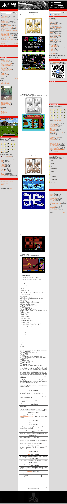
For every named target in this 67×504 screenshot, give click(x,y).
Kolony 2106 (3, 166)
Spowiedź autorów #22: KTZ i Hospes (7, 35)
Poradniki (2, 59)
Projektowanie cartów (53, 198)
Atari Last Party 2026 (4, 22)
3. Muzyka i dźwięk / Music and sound (56, 47)
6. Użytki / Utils (52, 49)
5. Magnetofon (52, 166)
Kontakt (1, 114)
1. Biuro (51, 160)
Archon (2, 169)
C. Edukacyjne (52, 176)
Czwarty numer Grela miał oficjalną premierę (8, 27)
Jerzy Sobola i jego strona (54, 30)
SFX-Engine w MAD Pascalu (5, 61)
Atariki (2, 108)
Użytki (55, 14)
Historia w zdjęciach (53, 37)
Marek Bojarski (52, 138)
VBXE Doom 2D (52, 29)
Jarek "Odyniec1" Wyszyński (54, 137)
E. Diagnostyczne (53, 179)
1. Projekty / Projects (53, 45)
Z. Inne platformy (53, 182)
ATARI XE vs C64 (53, 22)
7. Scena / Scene (52, 50)
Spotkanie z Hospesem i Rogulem (6, 37)
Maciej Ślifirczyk (52, 136)
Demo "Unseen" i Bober (5, 34)
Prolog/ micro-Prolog (53, 25)
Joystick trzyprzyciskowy (54, 202)
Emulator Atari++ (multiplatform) (6, 82)
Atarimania (3, 110)
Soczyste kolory (52, 207)
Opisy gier (2, 158)
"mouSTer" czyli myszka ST (54, 144)
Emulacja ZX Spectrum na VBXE (6, 69)
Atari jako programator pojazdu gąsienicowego (57, 192)
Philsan (29, 454)
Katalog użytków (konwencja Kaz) (55, 155)
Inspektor (2, 174)
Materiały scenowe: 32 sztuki (6, 101)
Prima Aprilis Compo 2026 (54, 40)
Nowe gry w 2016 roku (4, 70)
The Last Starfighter (4, 170)
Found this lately (52, 42)
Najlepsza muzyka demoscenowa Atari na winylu (9, 23)
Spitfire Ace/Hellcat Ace (5, 167)
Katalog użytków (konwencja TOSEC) (55, 185)
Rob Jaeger (52, 134)
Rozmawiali (51, 122)
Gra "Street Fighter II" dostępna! (6, 28)
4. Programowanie (53, 165)
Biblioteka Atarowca (3, 85)
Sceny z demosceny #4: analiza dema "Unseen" (9, 30)
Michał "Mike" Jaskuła (53, 126)
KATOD (51, 128)
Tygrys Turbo (52, 200)
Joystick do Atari (52, 199)
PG (29, 451)
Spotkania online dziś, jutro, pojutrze (7, 19)
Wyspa (2, 168)
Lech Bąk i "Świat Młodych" (54, 125)
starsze (16, 78)
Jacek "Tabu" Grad (53, 135)
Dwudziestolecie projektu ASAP (6, 25)
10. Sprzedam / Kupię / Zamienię (55, 52)
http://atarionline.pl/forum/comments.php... (27, 416)
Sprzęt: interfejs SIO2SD (54, 151)
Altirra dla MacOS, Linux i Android (55, 27)
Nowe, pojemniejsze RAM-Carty (55, 143)
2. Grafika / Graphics (53, 46)
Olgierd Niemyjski (53, 139)
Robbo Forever (3, 165)
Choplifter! (2, 161)
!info (58, 112)
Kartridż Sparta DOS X (5, 62)
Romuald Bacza (52, 130)
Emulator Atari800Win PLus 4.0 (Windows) (8, 81)
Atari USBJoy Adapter (53, 145)
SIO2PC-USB (52, 195)
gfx (65, 110)
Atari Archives (3, 111)
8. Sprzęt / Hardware (53, 51)
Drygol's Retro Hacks (4, 112)
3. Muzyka (51, 163)
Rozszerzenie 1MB (53, 201)
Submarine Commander (5, 159)
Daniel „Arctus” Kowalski (54, 127)
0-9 (2, 143)
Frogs (2, 160)
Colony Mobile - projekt (4, 183)
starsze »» (16, 43)
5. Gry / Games (52, 48)
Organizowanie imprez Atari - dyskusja (7, 181)
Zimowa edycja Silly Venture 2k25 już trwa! (8, 39)
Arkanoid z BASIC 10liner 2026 (55, 35)
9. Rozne (51, 173)
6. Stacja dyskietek (53, 168)
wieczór (29, 465)
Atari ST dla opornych (4, 74)
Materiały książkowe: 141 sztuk (6, 102)
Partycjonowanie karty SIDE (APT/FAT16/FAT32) (9, 71)
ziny (58, 118)
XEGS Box (51, 208)
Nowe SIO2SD (52, 196)
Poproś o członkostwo (60, 7)
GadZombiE (29, 471)
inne (9, 151)
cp (65, 109)
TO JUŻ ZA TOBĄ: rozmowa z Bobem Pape (57, 132)
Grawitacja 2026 (52, 19)
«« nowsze (3, 43)
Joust (2, 162)
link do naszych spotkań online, (55, 62)
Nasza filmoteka (3, 17)
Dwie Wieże (3, 171)
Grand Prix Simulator (4, 175)
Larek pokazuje (3, 68)
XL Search (2, 113)
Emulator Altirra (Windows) (5, 83)
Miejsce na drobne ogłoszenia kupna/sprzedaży (57, 149)
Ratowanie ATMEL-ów (53, 197)
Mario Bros (3, 163)
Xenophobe (3, 164)
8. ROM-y (51, 171)
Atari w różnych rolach (53, 209)
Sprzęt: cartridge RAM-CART (54, 148)
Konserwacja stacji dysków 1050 (6, 64)
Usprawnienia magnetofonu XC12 (6, 63)
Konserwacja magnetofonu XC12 (6, 65)
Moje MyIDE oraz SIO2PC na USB (55, 203)
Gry (51, 14)
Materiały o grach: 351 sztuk (5, 104)
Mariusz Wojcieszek (53, 129)
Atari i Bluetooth (52, 194)
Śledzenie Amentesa (53, 131)
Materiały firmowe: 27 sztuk (5, 103)
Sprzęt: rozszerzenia (53, 146)
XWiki (2, 109)
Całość (3, 156)
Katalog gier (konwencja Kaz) (5, 138)
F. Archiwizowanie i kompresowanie (56, 181)
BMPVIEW (3, 73)
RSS (15, 13)
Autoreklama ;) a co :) (53, 24)
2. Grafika (51, 161)
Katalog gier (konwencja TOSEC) (6, 154)
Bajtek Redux (3, 105)
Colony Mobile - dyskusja (5, 182)
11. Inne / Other (52, 53)
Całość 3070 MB (4, 152)
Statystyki (2, 184)
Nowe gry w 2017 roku (4, 67)
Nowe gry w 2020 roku (4, 66)
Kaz (29, 458)
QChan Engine (3, 76)
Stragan (50, 142)
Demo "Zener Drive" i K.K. (5, 33)
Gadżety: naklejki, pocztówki (54, 147)
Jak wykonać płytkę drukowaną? (55, 205)
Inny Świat (2, 173)
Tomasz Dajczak (52, 124)
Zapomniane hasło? (52, 7)
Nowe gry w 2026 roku (4, 21)
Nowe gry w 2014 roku (4, 75)
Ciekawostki (52, 32)
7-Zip (9, 156)
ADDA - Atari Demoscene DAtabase (55, 106)
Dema (58, 14)
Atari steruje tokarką (53, 210)
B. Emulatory (52, 174)
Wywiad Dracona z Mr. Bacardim (55, 123)
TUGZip (11, 156)
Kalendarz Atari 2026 (4, 16)
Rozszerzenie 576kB (53, 206)
